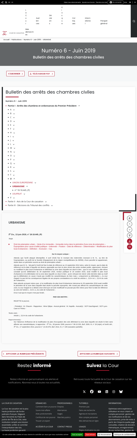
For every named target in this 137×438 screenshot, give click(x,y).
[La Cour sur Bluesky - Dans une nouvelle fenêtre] (121, 367)
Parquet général (108, 9)
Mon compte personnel (88, 393)
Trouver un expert (43, 396)
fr (130, 2)
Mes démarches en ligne (89, 396)
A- (12, 2)
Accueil (6, 15)
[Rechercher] (133, 9)
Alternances (62, 386)
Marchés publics (63, 393)
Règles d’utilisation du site (89, 406)
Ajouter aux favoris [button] (88, 2)
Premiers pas (84, 382)
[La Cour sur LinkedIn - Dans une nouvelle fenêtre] (106, 367)
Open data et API (85, 419)
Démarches (41, 379)
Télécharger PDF (41, 49)
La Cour (47, 9)
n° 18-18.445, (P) (22, 165)
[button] (79, 81)
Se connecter (116, 2)
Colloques (84, 9)
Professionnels (64, 379)
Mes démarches (123, 9)
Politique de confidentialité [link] (124, 434)
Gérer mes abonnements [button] (72, 2)
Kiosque (75, 9)
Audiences (56, 9)
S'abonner (14, 49)
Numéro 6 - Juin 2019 (32, 15)
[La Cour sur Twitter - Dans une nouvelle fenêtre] (84, 367)
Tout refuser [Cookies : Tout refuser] (90, 434)
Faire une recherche (87, 386)
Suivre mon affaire (43, 386)
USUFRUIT (17, 169)
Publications (17, 15)
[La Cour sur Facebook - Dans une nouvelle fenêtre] (91, 367)
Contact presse (64, 402)
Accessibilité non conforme (90, 415)
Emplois (60, 382)
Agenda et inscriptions (88, 389)
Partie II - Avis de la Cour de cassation (25, 177)
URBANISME (18, 162)
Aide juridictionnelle (44, 389)
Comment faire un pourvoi (46, 382)
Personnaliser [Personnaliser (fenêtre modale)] (106, 434)
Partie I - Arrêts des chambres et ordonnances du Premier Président (42, 81)
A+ (9, 2)
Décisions (66, 9)
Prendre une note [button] (101, 2)
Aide (125, 2)
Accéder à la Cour (44, 402)
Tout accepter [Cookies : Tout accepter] (77, 434)
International (95, 9)
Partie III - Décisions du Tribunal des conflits (28, 181)
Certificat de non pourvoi (45, 393)
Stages (59, 389)
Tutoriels (83, 379)
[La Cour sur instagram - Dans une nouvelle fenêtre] (113, 367)
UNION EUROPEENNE (22, 158)
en (135, 2)
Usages (82, 402)
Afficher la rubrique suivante (97, 329)
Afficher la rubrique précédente (25, 329)
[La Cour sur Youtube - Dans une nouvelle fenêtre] (99, 367)
